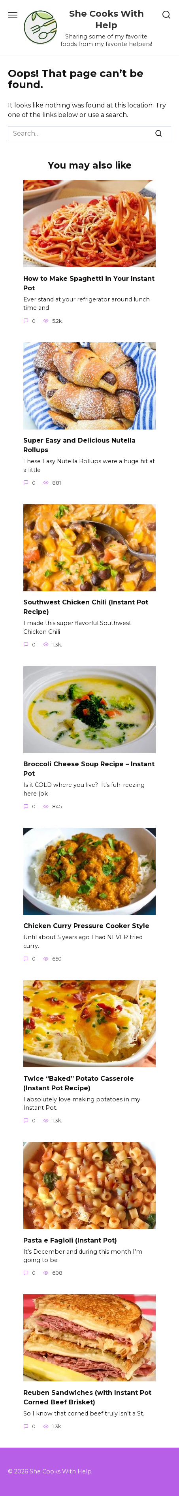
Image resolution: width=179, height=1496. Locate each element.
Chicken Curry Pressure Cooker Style (86, 926)
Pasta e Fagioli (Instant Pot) (70, 1240)
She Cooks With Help (106, 19)
